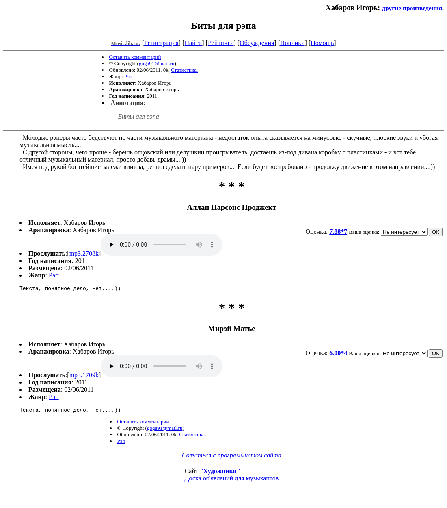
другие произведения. (413, 7)
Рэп (128, 76)
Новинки (292, 42)
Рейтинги (221, 42)
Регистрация (161, 42)
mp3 (161, 245)
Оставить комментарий (135, 57)
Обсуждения (257, 42)
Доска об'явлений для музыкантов (232, 480)
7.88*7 (338, 231)
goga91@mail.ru (156, 63)
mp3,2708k (84, 253)
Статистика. (184, 70)
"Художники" (220, 473)
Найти (193, 42)
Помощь (322, 42)
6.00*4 (338, 354)
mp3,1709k (84, 376)
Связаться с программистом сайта (231, 457)
